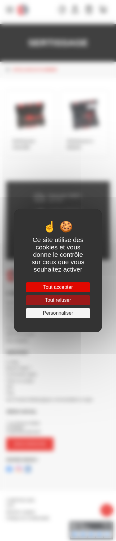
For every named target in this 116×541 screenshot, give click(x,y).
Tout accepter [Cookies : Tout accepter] (58, 287)
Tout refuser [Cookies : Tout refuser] (58, 300)
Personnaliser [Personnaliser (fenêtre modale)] (58, 313)
